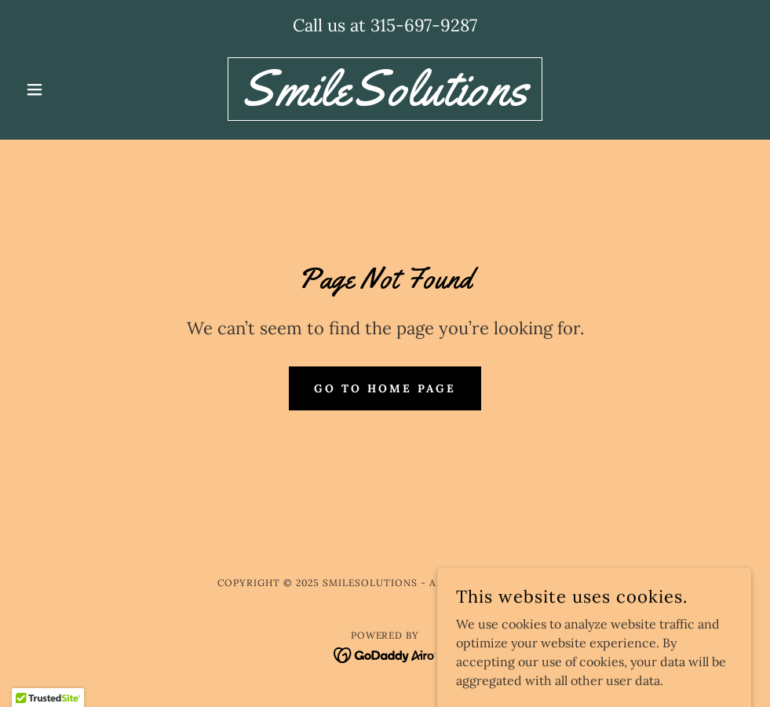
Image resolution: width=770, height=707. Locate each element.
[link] (385, 100)
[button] (74, 89)
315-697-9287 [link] (423, 25)
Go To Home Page (385, 388)
